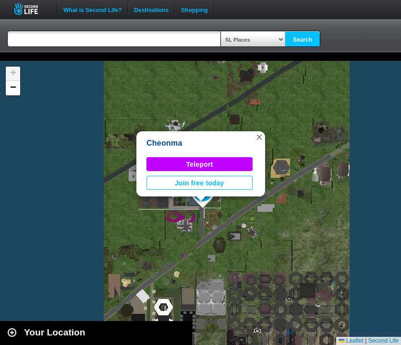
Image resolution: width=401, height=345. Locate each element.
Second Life (31, 8)
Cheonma (164, 143)
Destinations (151, 9)
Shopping (194, 9)
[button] (259, 137)
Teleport (199, 164)
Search (302, 39)
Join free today (199, 183)
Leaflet (351, 340)
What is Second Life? (92, 9)
